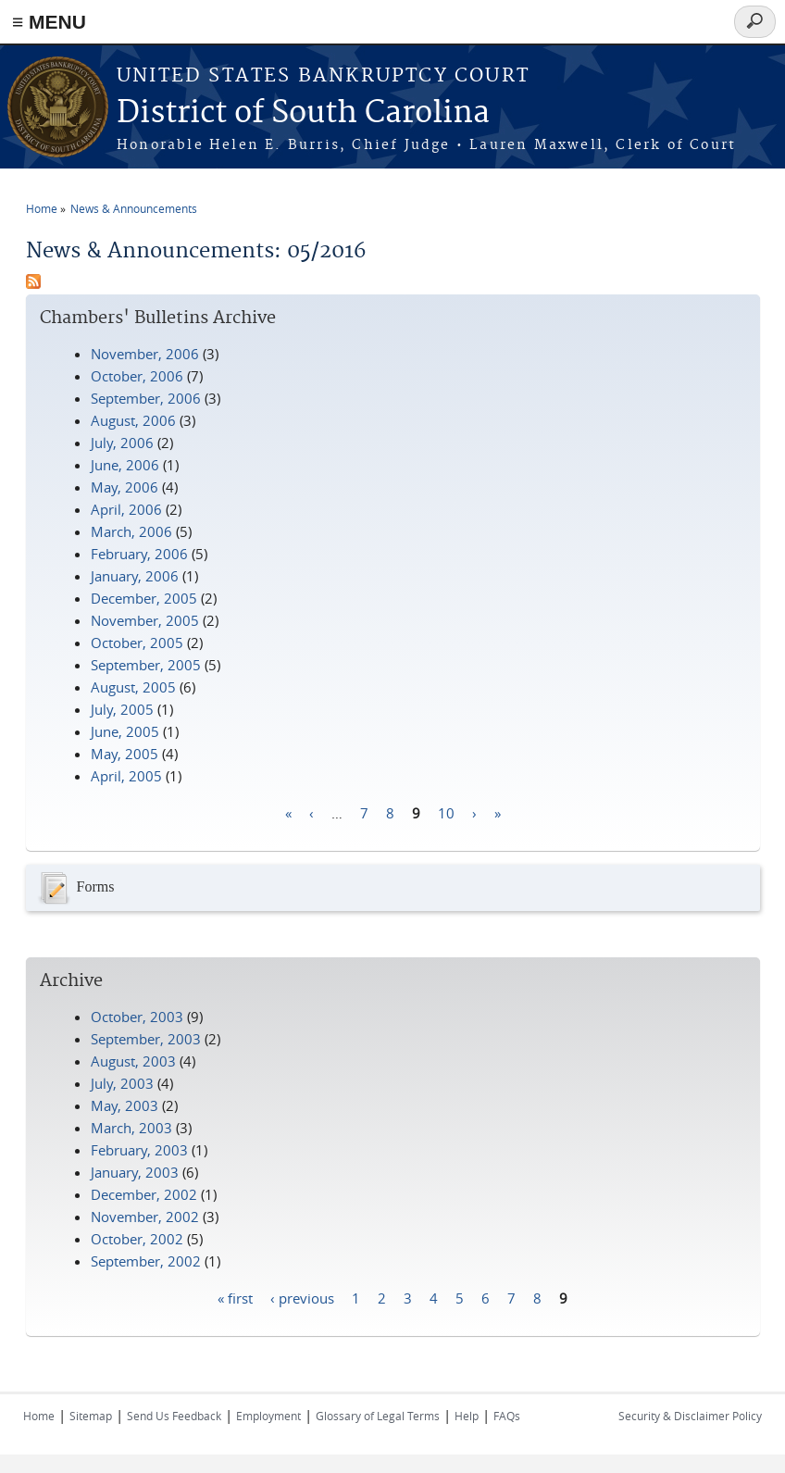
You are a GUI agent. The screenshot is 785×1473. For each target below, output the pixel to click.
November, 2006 (145, 353)
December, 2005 (144, 598)
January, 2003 (135, 1172)
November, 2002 (145, 1216)
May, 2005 (124, 753)
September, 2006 (146, 398)
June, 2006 (125, 465)
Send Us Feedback (174, 1415)
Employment (268, 1415)
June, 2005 (125, 731)
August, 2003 (133, 1061)
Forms (75, 887)
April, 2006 (126, 509)
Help (467, 1415)
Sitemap (90, 1415)
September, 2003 (146, 1039)
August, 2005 (133, 687)
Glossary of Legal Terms (378, 1415)
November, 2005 (145, 620)
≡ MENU (49, 21)
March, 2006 (131, 531)
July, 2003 (122, 1083)
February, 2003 (139, 1150)
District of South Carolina (303, 113)
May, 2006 (124, 487)
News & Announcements (133, 208)
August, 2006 (133, 420)
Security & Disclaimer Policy (690, 1415)
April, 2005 (126, 776)
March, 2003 (131, 1127)
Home (41, 208)
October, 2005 (137, 642)
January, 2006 (135, 576)
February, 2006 (139, 553)
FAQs (506, 1415)
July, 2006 (122, 442)
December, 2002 (144, 1194)
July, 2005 (122, 709)
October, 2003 (137, 1016)
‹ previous (302, 1297)
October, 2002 (137, 1239)
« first (235, 1297)
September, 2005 (146, 664)
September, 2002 (146, 1261)
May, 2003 (124, 1105)
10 (446, 812)
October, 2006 (137, 376)
